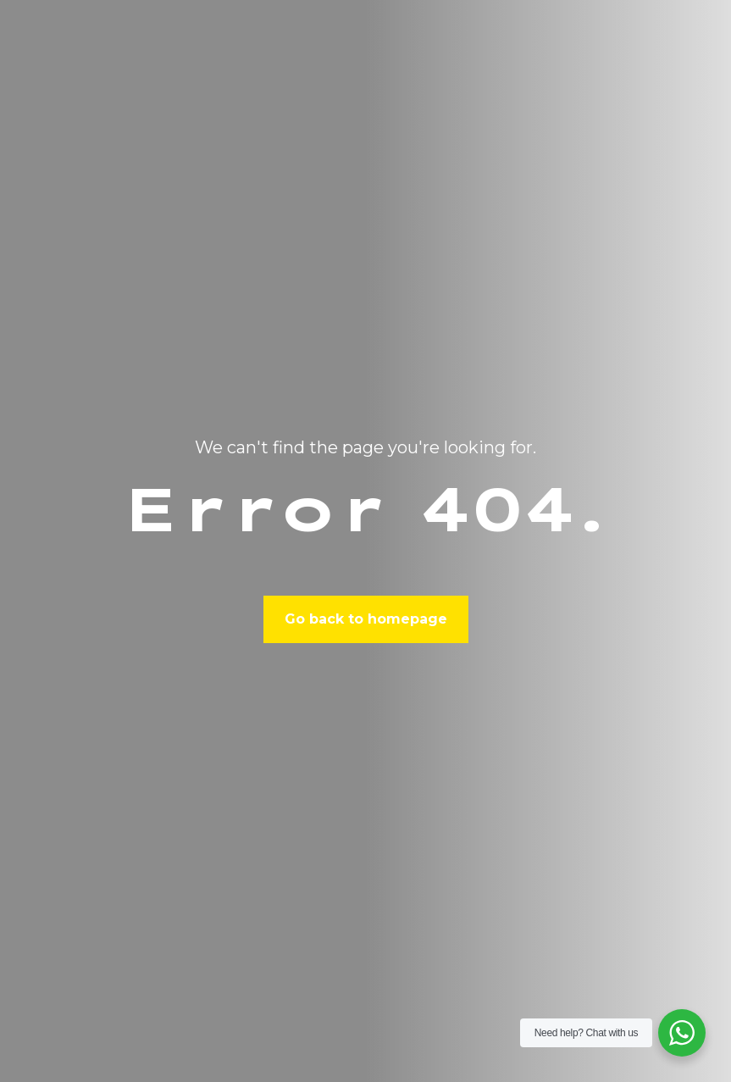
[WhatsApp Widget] (682, 1033)
